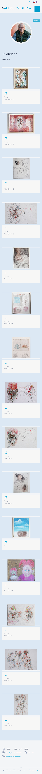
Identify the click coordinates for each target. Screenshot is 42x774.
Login (28, 2)
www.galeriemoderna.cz (13, 756)
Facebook (31, 753)
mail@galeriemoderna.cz (14, 753)
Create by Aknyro (34, 770)
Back (36, 20)
